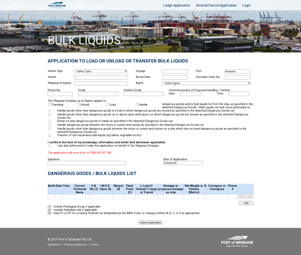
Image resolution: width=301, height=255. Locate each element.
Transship (57, 104)
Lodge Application (176, 5)
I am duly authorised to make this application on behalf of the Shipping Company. (108, 145)
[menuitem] (157, 3)
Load (113, 104)
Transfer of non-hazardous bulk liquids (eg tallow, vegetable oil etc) (99, 135)
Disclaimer (54, 244)
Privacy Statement (75, 244)
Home (94, 244)
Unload (85, 104)
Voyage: (141, 71)
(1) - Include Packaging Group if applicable (74, 206)
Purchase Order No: (208, 77)
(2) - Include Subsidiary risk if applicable (72, 210)
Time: (220, 93)
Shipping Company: (60, 83)
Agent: (140, 83)
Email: (82, 90)
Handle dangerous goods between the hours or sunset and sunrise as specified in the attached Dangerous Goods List (130, 125)
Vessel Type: (55, 71)
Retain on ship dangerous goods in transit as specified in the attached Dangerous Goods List (115, 121)
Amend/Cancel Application (216, 5)
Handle (143, 104)
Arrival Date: (143, 77)
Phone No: (54, 90)
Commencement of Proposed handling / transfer (199, 90)
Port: (199, 71)
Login (246, 5)
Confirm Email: (133, 90)
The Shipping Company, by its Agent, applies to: (77, 100)
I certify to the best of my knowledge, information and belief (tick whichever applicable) (106, 142)
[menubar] (203, 5)
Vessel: (52, 77)
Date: (172, 93)
